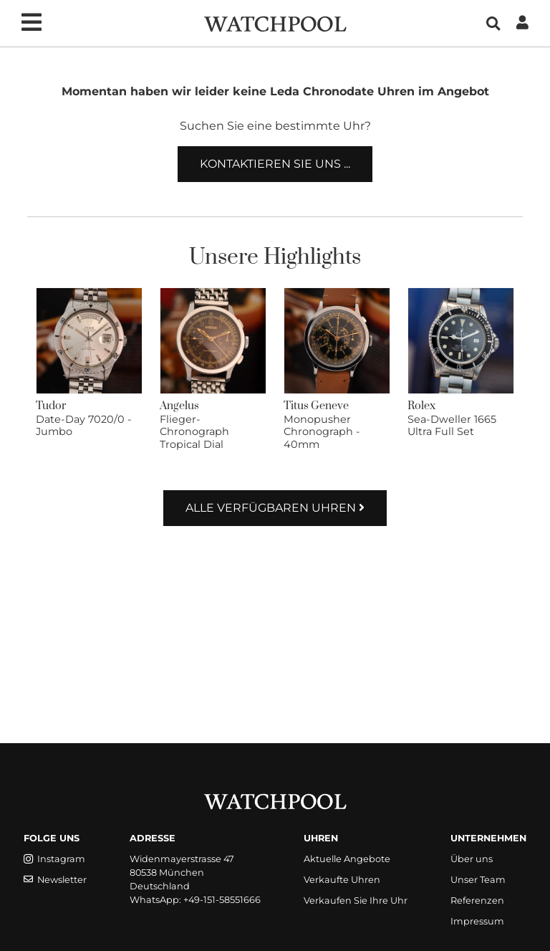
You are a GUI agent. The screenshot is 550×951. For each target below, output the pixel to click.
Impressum (477, 921)
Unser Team (478, 879)
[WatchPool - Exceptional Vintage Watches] (275, 22)
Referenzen (477, 900)
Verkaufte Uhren (342, 879)
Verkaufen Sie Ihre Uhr (355, 900)
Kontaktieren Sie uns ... (275, 164)
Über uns (471, 859)
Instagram (54, 859)
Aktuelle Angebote (347, 859)
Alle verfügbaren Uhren (275, 508)
